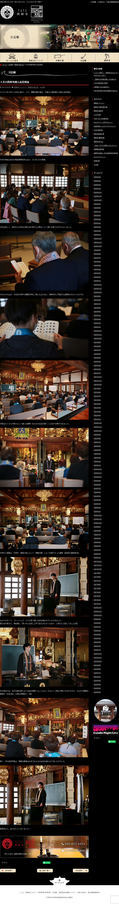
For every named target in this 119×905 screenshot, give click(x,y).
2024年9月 (97, 250)
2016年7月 (97, 627)
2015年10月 (98, 661)
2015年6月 (97, 677)
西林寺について (36, 57)
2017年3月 (97, 596)
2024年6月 (97, 261)
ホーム (4, 65)
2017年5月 (97, 588)
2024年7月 (97, 258)
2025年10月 (98, 200)
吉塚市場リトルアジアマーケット (105, 126)
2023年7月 (97, 304)
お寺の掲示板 (98, 130)
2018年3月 (97, 550)
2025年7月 (97, 212)
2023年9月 (97, 296)
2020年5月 (97, 450)
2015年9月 (97, 665)
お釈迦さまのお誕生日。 (102, 87)
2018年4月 (97, 546)
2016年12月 (98, 607)
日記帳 (94, 2)
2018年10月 (98, 523)
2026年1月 (97, 188)
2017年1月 (97, 604)
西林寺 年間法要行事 (100, 107)
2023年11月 (98, 288)
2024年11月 (98, 242)
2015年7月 (97, 673)
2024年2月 (97, 277)
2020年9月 (97, 434)
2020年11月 (98, 427)
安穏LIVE (97, 161)
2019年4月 (97, 500)
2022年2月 (97, 369)
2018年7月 (97, 534)
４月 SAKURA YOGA (101, 83)
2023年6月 (97, 308)
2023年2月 (97, 323)
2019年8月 (97, 484)
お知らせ (102, 2)
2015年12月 (98, 654)
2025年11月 (98, 196)
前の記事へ (8, 870)
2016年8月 (97, 623)
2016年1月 (97, 650)
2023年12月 (98, 285)
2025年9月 (97, 204)
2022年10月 (98, 338)
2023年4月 (97, 315)
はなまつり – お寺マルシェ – (103, 122)
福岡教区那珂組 (99, 149)
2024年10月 (98, 246)
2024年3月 (97, 273)
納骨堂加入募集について (107, 57)
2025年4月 (97, 223)
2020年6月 (97, 446)
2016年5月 (97, 634)
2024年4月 (97, 269)
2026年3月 (97, 181)
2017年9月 (97, 573)
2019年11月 (98, 473)
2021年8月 (97, 392)
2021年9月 (97, 388)
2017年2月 (97, 600)
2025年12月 (98, 192)
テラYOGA (97, 115)
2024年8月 (97, 254)
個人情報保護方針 (113, 2)
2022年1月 (97, 373)
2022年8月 (97, 346)
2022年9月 (97, 342)
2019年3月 (97, 504)
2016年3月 (97, 642)
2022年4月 (97, 361)
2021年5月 (97, 404)
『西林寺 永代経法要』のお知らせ (105, 79)
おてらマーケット (100, 157)
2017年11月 (98, 565)
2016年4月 (97, 638)
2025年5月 (97, 219)
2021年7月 (97, 396)
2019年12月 (98, 469)
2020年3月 (97, 458)
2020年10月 (98, 431)
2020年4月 (97, 454)
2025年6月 (97, 215)
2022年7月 (97, 350)
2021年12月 (98, 377)
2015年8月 (97, 669)
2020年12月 (98, 423)
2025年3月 (97, 227)
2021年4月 (97, 408)
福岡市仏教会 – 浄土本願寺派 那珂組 (106, 153)
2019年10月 (98, 477)
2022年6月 (97, 354)
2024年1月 (97, 281)
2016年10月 (98, 615)
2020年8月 (97, 438)
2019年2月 (97, 507)
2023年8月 (97, 300)
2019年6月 (97, 492)
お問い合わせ (81, 892)
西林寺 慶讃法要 (99, 138)
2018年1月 (97, 557)
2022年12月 (98, 331)
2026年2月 (97, 185)
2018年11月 (98, 519)
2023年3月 (97, 319)
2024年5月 (97, 265)
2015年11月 (98, 657)
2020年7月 (97, 442)
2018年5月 (97, 542)
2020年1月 (97, 465)
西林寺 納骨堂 (98, 111)
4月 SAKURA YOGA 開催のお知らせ (106, 91)
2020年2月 (97, 461)
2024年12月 (98, 238)
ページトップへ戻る (59, 880)
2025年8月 (97, 208)
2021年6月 (97, 400)
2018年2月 (97, 554)
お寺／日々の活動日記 (101, 118)
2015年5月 (97, 680)
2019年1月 (97, 511)
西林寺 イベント (20, 87)
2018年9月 (97, 527)
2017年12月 (98, 561)
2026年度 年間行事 (59, 57)
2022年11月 (98, 335)
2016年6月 (97, 630)
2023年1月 (97, 327)
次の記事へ (81, 870)
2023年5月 (97, 311)
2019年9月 (97, 481)
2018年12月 (98, 515)
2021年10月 (98, 384)
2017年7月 (97, 581)
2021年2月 (97, 415)
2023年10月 (98, 292)
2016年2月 (97, 646)
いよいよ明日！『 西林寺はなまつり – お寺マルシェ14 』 (106, 74)
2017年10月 (98, 569)
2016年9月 (97, 619)
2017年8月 (97, 577)
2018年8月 (97, 531)
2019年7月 (97, 488)
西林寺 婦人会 (19, 65)
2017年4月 (97, 592)
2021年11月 (98, 381)
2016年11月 (98, 611)
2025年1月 (97, 235)
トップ (12, 57)
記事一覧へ (45, 870)
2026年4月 (97, 177)
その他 (42, 87)
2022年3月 (97, 365)
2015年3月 (97, 688)
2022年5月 (97, 358)
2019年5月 (97, 496)
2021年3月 (97, 411)
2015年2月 (97, 692)
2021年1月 (97, 419)
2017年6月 (97, 584)
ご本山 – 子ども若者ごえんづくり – (105, 145)
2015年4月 (97, 684)
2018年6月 (97, 538)
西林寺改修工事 (99, 134)
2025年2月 (97, 231)
